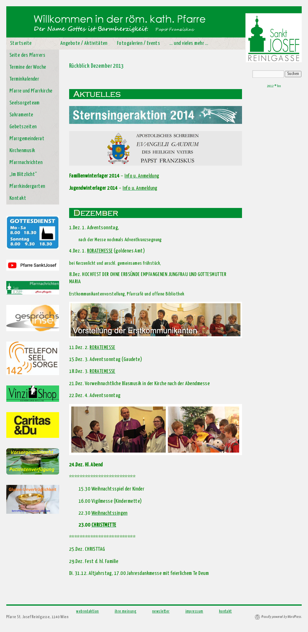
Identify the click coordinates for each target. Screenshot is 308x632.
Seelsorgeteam (24, 103)
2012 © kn (274, 86)
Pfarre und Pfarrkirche (30, 91)
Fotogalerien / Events (138, 43)
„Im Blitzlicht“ (23, 174)
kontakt (225, 611)
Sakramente (21, 115)
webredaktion (87, 611)
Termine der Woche (27, 67)
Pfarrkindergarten (27, 186)
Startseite (21, 43)
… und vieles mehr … (188, 43)
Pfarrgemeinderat (26, 138)
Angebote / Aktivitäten (83, 43)
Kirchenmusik (22, 150)
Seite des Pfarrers (27, 55)
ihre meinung (125, 611)
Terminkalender (24, 79)
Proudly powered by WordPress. (281, 617)
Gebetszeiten (22, 127)
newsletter (161, 611)
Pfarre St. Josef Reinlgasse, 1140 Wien (37, 617)
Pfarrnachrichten (25, 162)
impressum (194, 611)
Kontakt (17, 198)
